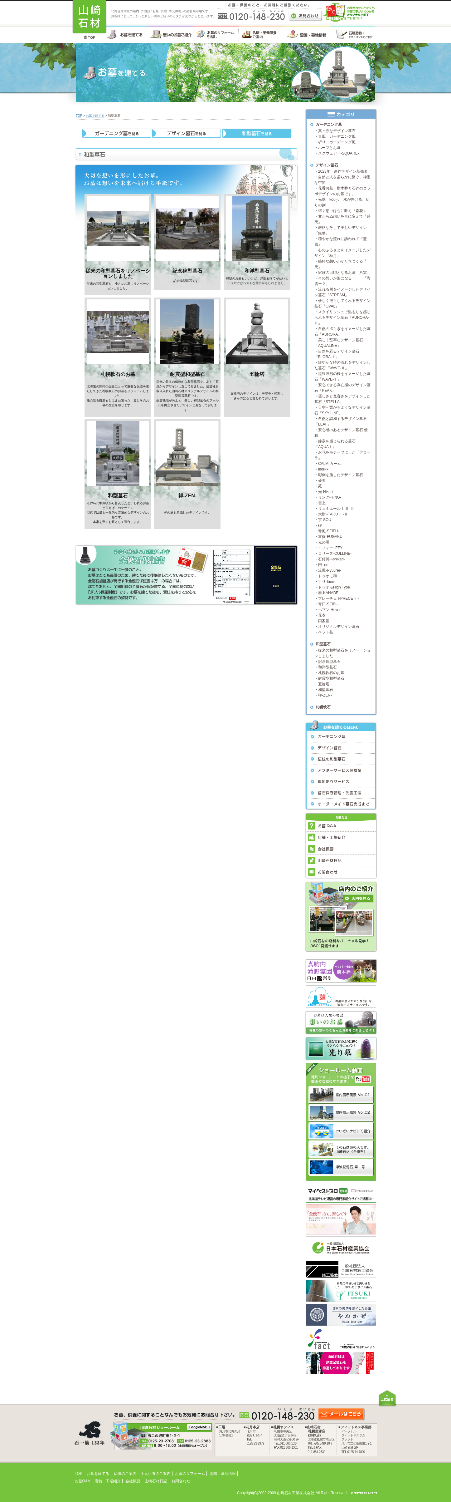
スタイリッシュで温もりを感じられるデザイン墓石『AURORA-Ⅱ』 (342, 317)
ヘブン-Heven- (330, 610)
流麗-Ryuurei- (329, 570)
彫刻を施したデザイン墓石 (340, 475)
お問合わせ (181, 1481)
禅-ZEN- (187, 495)
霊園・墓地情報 (223, 1473)
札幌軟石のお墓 (117, 374)
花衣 (322, 615)
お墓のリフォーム (190, 1473)
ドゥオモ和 (327, 576)
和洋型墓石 (257, 270)
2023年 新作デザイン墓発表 (343, 171)
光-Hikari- (326, 492)
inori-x (323, 469)
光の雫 (323, 542)
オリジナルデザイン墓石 (338, 626)
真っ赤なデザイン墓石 (337, 131)
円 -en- (324, 565)
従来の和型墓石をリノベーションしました (117, 273)
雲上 (322, 503)
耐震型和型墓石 (187, 374)
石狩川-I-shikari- (331, 559)
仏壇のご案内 (125, 1473)
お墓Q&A (82, 1481)
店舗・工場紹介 (108, 1481)
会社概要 (132, 1481)
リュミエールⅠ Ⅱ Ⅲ (336, 508)
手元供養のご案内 (156, 1473)
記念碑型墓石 (187, 270)
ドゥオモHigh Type (334, 587)
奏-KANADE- (329, 593)
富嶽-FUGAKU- (331, 536)
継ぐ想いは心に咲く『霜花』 (342, 211)
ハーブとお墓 (329, 147)
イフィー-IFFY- (330, 548)
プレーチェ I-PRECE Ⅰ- (338, 598)
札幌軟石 (323, 707)
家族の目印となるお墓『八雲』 (344, 272)
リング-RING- (329, 497)
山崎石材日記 (156, 1481)
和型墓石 (118, 495)
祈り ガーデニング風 (337, 142)
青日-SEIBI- (328, 604)
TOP (79, 115)
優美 (322, 480)
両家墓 (323, 621)
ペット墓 (325, 632)
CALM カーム (329, 463)
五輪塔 (257, 374)
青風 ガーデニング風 (337, 136)
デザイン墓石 (327, 165)
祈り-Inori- (326, 581)
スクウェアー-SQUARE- (338, 153)
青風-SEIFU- (328, 531)
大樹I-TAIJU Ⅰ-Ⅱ (333, 514)
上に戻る (387, 1398)
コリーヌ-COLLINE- (335, 553)
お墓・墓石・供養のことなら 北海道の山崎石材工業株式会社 (89, 17)
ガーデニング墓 (329, 124)
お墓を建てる (95, 115)
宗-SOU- (325, 520)
